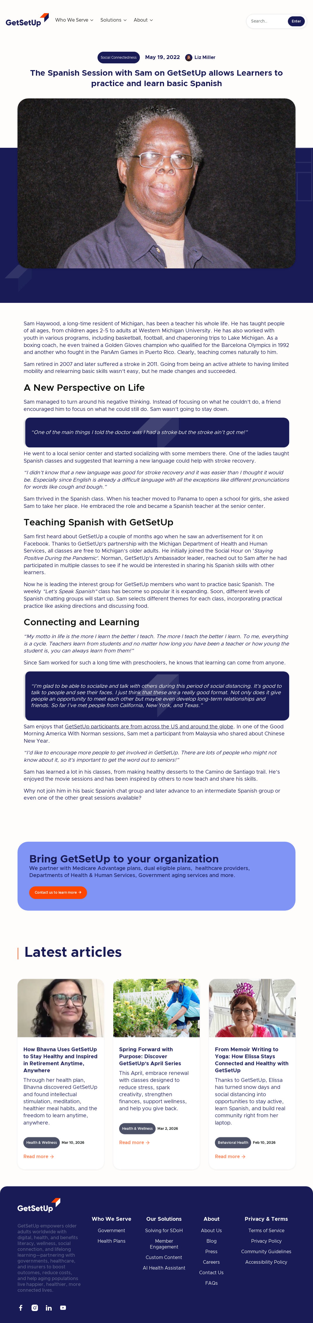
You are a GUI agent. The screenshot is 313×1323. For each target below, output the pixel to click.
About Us (211, 1230)
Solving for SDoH (164, 1230)
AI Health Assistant (164, 1268)
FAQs (211, 1283)
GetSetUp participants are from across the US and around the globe (149, 727)
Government (111, 1230)
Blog (211, 1241)
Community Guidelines (266, 1251)
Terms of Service (266, 1230)
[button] (74, 20)
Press (211, 1251)
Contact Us (211, 1272)
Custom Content (164, 1257)
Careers (211, 1262)
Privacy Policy (266, 1241)
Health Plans (112, 1241)
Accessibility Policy (266, 1262)
